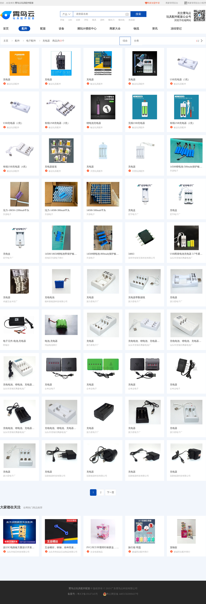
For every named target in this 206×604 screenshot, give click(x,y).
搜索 (138, 14)
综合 (125, 40)
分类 (136, 40)
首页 (6, 28)
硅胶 (78, 20)
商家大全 (115, 28)
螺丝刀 (111, 20)
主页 (5, 40)
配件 (24, 28)
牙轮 (86, 20)
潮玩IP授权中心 (86, 28)
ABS (70, 20)
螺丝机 (121, 20)
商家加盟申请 (152, 3)
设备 (61, 28)
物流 (136, 28)
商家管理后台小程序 (195, 3)
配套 (43, 28)
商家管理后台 (172, 3)
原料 (102, 20)
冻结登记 (176, 28)
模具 (94, 20)
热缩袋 (132, 20)
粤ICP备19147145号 (87, 594)
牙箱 (62, 20)
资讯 (155, 28)
